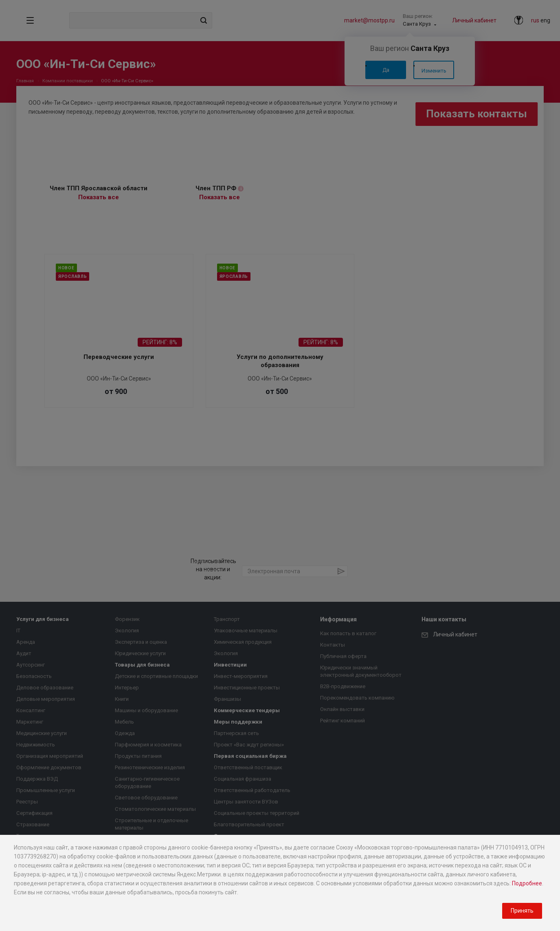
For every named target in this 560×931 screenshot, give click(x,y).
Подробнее (527, 883)
